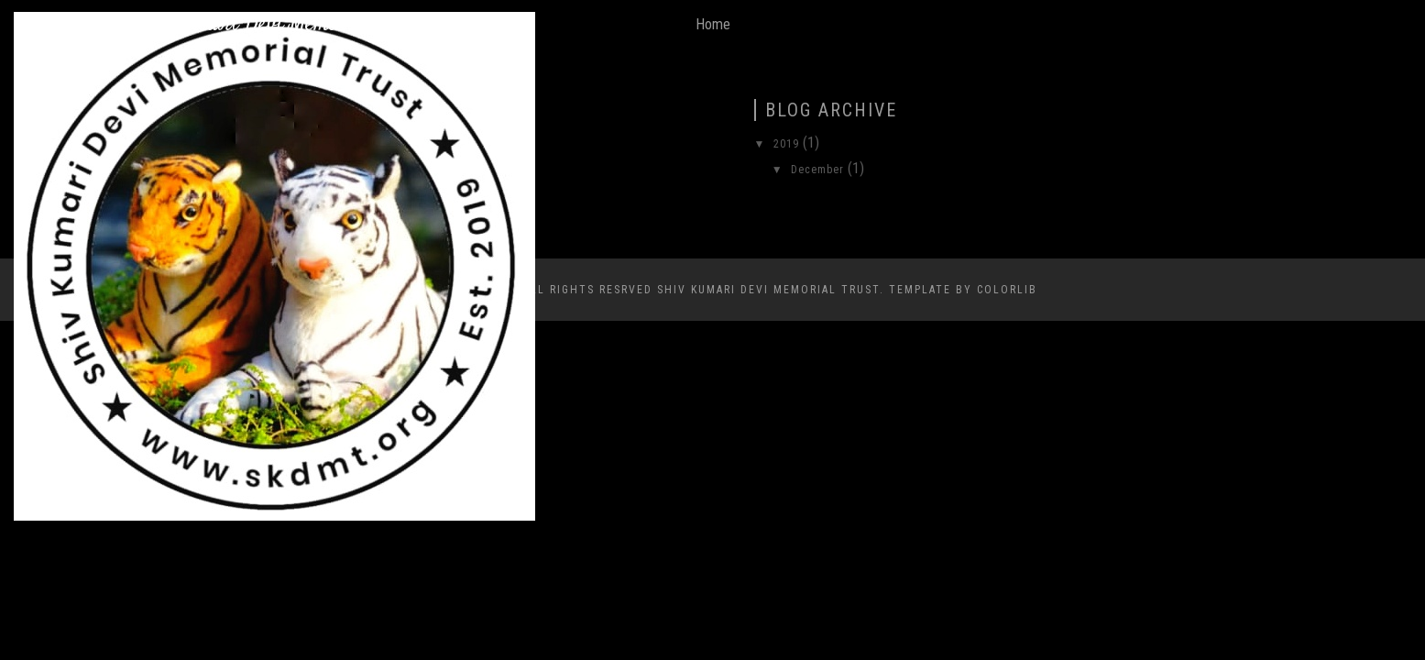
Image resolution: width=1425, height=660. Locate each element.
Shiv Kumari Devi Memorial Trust (275, 24)
